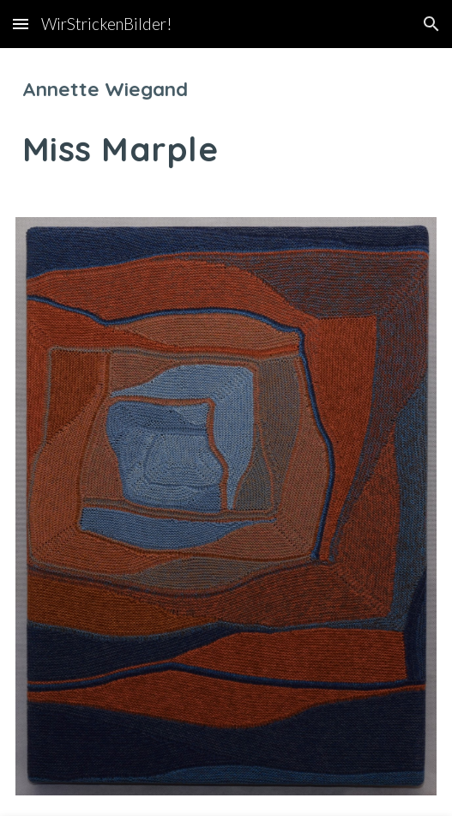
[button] (20, 23)
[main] (226, 122)
